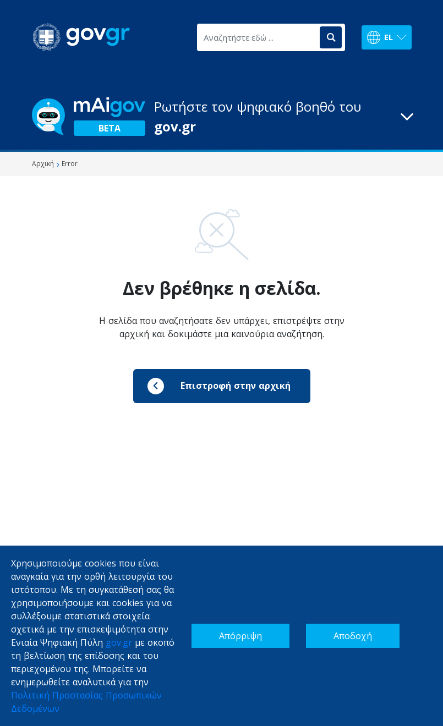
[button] (222, 116)
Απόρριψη (240, 636)
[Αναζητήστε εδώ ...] (257, 37)
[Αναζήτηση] (331, 37)
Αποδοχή (352, 636)
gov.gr (119, 642)
